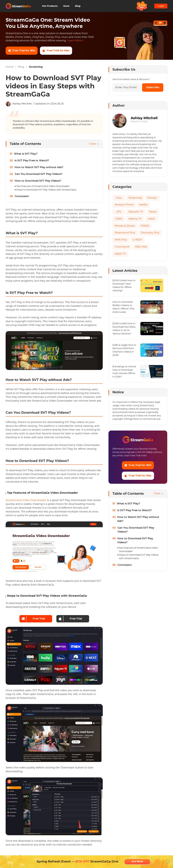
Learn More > (75, 40)
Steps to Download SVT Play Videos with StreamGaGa (46, 190)
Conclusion (22, 196)
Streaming (36, 67)
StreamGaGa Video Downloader (26, 500)
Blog (77, 6)
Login (161, 6)
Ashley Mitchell (22, 104)
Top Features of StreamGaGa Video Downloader (43, 186)
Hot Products (50, 6)
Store (66, 6)
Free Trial (33, 618)
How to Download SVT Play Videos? (38, 181)
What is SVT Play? (25, 154)
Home (9, 67)
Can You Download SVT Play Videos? (38, 174)
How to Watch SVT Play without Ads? (38, 167)
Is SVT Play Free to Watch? (31, 160)
